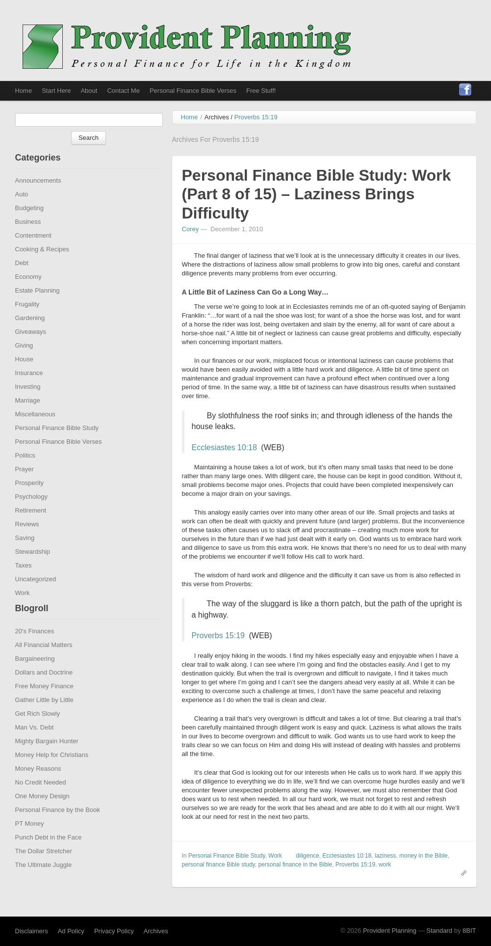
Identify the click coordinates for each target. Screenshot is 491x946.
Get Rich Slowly (37, 730)
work (385, 881)
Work (22, 610)
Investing (28, 403)
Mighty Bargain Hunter (46, 758)
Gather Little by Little (44, 717)
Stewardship (33, 568)
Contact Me (123, 90)
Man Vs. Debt (34, 744)
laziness (385, 872)
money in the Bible (423, 872)
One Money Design (42, 813)
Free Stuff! (261, 90)
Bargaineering (35, 675)
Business (28, 239)
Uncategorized (35, 596)
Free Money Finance (44, 703)
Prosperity (29, 500)
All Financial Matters (44, 662)
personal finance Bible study (218, 881)
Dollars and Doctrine (44, 689)
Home (23, 90)
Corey (190, 246)
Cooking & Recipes (42, 266)
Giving (24, 362)
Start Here (56, 90)
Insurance (29, 390)
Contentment (33, 252)
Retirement (31, 527)
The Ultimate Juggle (43, 882)
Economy (28, 293)
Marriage (27, 417)
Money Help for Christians (52, 772)
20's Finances (34, 648)
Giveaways (31, 348)
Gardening (30, 335)
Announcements (38, 197)
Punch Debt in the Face (48, 854)
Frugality (27, 321)
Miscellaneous (35, 431)
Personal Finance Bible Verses (193, 90)
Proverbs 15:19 (218, 653)
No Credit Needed (40, 799)
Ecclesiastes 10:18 (224, 464)
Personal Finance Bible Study (57, 445)
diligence (307, 872)
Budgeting (29, 225)
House (24, 376)
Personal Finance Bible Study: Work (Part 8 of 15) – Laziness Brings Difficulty (316, 211)
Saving (25, 555)
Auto (21, 211)
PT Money (29, 840)
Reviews (27, 541)
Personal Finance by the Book (57, 827)
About (88, 90)
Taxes (23, 582)
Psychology (31, 513)
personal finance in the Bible (295, 881)
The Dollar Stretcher (43, 868)
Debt (21, 280)
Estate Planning (37, 307)
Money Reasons (38, 785)
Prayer (24, 486)
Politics (25, 472)
